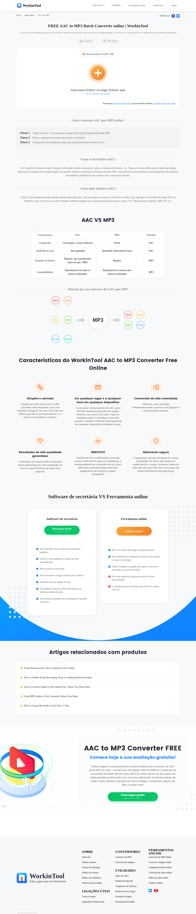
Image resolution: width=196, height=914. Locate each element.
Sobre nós (86, 857)
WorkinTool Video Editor (122, 103)
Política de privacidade (92, 883)
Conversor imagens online (160, 862)
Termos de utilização (91, 867)
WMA (68, 339)
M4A (55, 300)
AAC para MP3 (44, 15)
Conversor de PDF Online (160, 857)
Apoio (175, 5)
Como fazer (159, 5)
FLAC (55, 339)
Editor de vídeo (122, 876)
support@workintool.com (93, 902)
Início (18, 15)
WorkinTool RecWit (124, 881)
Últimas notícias (89, 862)
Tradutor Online (156, 883)
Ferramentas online (138, 5)
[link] (18, 15)
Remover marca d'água (126, 891)
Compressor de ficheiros (126, 886)
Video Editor (29, 15)
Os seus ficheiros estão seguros (98, 94)
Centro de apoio (89, 896)
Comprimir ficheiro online (160, 867)
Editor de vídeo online (159, 878)
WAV (68, 320)
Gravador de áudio (124, 896)
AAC (68, 300)
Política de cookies (90, 873)
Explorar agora (134, 532)
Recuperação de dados (125, 902)
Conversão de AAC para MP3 (164, 103)
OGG (55, 320)
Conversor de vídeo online (160, 873)
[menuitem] (99, 5)
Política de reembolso (91, 878)
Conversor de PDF (124, 857)
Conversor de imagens (125, 862)
